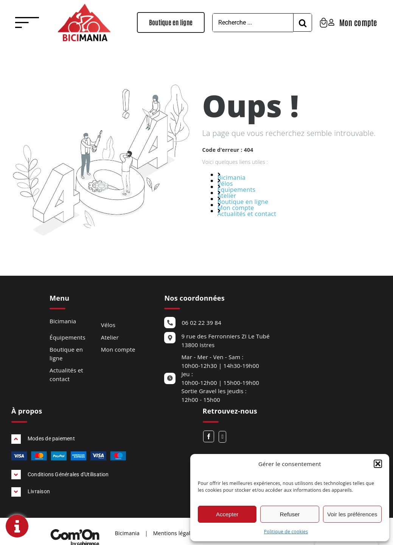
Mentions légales (174, 533)
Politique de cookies (286, 531)
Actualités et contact (246, 214)
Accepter (227, 514)
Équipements (236, 189)
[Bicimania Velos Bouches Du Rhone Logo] (84, 7)
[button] (378, 464)
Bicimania (231, 177)
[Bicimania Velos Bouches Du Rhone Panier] (331, 21)
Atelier (226, 195)
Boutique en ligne (243, 202)
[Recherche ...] (259, 22)
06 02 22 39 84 (201, 322)
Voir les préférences (352, 514)
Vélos (225, 183)
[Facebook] (208, 436)
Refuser (290, 514)
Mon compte (235, 208)
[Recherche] (309, 22)
